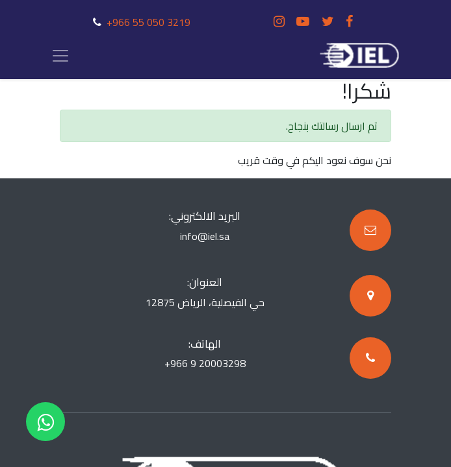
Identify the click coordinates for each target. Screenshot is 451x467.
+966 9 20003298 (205, 363)
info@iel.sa (204, 236)
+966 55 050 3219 (148, 22)
